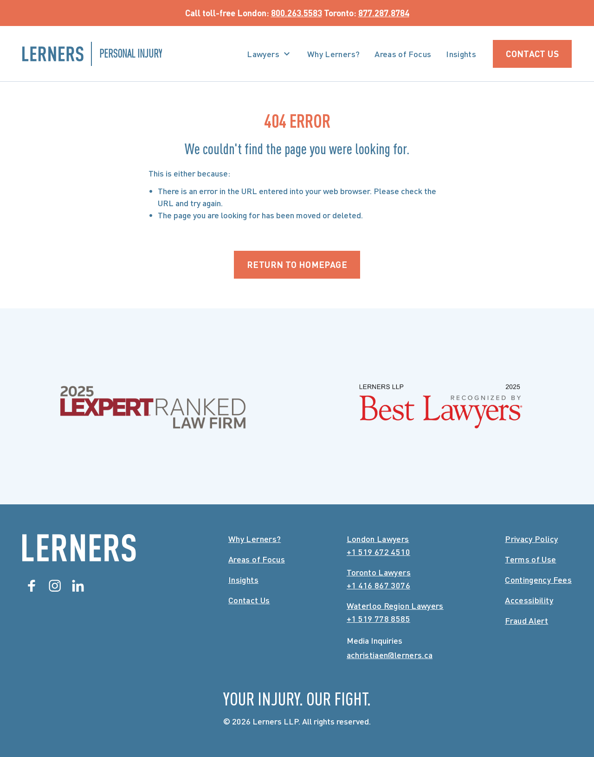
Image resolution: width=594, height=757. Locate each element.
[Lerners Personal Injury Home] (92, 54)
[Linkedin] (78, 585)
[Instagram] (54, 585)
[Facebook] (31, 585)
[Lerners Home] (79, 547)
